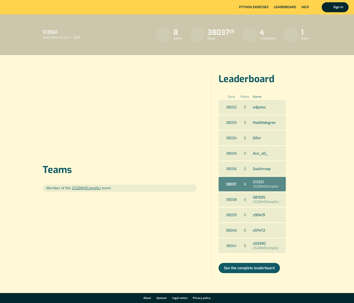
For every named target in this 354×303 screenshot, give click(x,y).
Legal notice (179, 298)
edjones (259, 107)
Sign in (338, 7)
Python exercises (253, 7)
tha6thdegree (264, 122)
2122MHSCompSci (266, 186)
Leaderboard (285, 7)
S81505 (259, 197)
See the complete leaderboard (249, 268)
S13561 (258, 182)
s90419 (259, 215)
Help (305, 7)
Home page (18, 7)
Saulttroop (261, 168)
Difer (257, 138)
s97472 (259, 230)
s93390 (259, 243)
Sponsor (161, 298)
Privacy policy (202, 298)
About (147, 298)
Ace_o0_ (260, 153)
